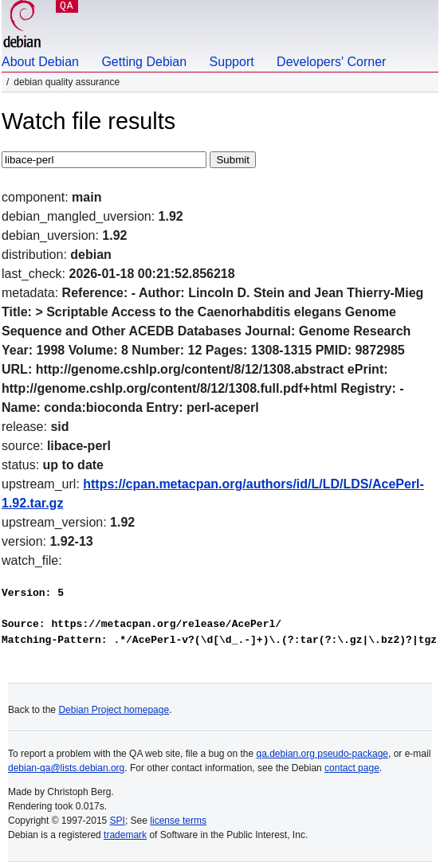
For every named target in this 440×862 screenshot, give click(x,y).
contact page (351, 768)
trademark (125, 834)
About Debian (40, 62)
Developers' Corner (331, 62)
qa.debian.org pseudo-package (322, 753)
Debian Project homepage (113, 709)
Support (232, 62)
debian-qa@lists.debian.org (66, 768)
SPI (117, 820)
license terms (178, 820)
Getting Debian (144, 62)
